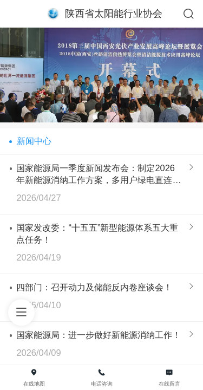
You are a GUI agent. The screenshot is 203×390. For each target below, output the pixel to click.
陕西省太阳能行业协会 (113, 13)
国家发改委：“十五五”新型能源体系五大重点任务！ (97, 233)
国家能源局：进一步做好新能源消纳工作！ (98, 335)
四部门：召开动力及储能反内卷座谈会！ (94, 287)
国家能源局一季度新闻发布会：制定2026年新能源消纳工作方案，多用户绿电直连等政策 (98, 174)
